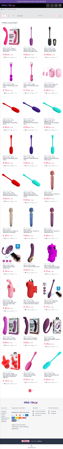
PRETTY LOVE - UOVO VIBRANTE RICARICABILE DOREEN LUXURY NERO (50, 50)
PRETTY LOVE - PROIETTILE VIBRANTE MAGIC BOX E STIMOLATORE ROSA (51, 86)
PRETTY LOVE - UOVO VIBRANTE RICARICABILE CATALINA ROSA (29, 375)
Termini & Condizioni (3, 412)
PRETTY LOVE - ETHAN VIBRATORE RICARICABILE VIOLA (31, 266)
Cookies (3, 416)
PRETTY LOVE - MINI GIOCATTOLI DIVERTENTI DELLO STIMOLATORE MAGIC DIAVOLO (31, 302)
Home (4, 9)
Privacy (3, 414)
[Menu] (52, 5)
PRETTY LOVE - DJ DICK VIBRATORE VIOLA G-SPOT (9, 338)
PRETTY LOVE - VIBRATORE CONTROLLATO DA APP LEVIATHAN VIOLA (51, 302)
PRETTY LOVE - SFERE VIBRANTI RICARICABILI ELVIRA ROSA (31, 86)
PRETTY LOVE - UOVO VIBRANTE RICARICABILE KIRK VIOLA (30, 158)
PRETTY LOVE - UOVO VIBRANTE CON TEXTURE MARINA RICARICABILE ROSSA (10, 194)
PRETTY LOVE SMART (7, 47)
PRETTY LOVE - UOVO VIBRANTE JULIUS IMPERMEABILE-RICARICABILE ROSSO (10, 122)
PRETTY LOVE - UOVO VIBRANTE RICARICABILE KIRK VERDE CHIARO (51, 375)
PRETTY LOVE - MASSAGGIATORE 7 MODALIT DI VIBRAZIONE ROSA (52, 194)
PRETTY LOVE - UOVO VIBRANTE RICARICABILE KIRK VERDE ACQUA (51, 158)
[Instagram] (55, 414)
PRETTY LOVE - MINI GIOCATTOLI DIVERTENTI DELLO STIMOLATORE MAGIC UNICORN (52, 267)
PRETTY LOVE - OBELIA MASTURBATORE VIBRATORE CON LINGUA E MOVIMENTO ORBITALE (10, 375)
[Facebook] (55, 412)
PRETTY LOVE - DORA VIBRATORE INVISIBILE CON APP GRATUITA (52, 339)
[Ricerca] (48, 5)
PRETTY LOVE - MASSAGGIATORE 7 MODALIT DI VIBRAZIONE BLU (31, 231)
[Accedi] (56, 5)
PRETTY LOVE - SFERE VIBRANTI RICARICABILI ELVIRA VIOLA (10, 86)
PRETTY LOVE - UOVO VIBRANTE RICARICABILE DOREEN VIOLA (9, 267)
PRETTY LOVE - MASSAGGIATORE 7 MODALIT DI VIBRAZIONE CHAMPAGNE (10, 231)
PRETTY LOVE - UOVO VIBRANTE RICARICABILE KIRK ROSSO (10, 158)
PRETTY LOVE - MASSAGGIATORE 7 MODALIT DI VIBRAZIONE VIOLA (52, 231)
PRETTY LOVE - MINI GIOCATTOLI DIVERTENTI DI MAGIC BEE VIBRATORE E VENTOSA (9, 303)
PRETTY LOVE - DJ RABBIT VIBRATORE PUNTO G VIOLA (30, 338)
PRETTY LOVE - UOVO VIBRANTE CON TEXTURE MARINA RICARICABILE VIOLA (30, 50)
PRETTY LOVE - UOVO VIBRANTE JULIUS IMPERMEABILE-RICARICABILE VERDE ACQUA (51, 122)
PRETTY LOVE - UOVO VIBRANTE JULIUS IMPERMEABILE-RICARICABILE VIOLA (30, 122)
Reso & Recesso (5, 418)
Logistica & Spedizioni (4, 420)
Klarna (40, 441)
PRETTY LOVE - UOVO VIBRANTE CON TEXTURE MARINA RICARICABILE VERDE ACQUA (30, 194)
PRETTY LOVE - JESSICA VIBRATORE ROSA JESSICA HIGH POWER (9, 50)
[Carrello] (60, 5)
